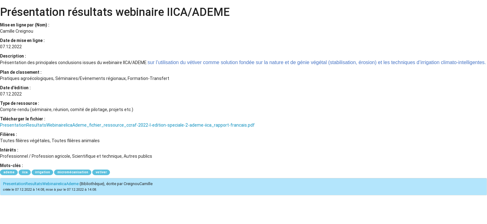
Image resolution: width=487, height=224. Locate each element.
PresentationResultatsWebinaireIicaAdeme (41, 183)
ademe (9, 172)
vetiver (101, 172)
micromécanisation (72, 172)
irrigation (42, 172)
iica (25, 172)
